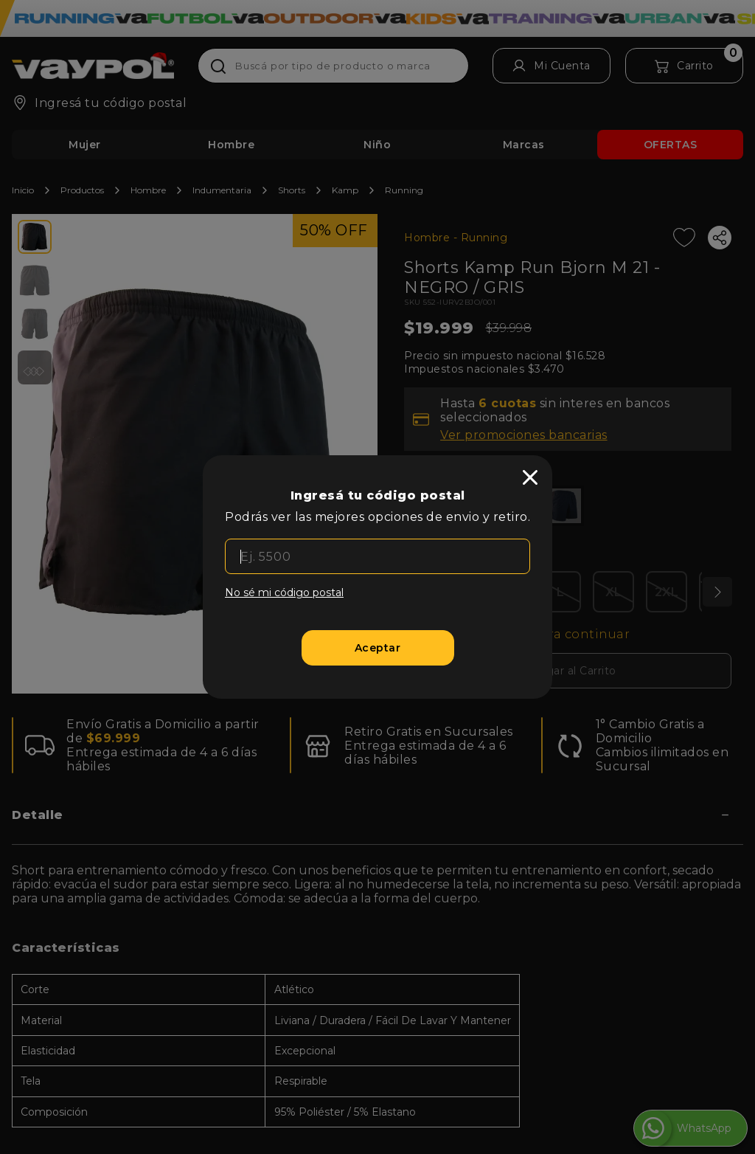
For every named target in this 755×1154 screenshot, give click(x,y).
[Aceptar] (378, 648)
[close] (530, 477)
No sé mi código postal (284, 592)
